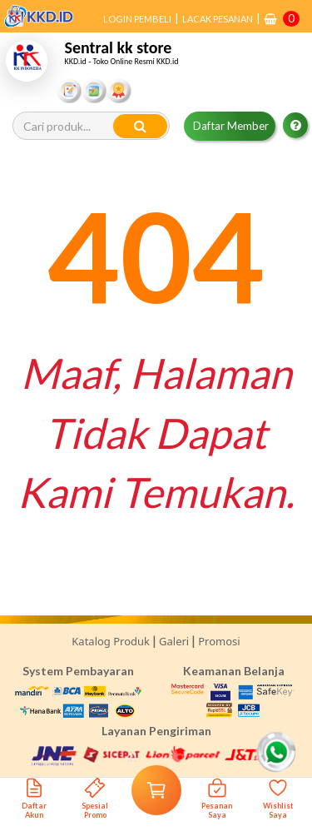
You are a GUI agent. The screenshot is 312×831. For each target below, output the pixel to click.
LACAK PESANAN (217, 18)
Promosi (219, 641)
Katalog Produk (111, 641)
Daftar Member (231, 125)
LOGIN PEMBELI (137, 18)
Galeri (174, 641)
